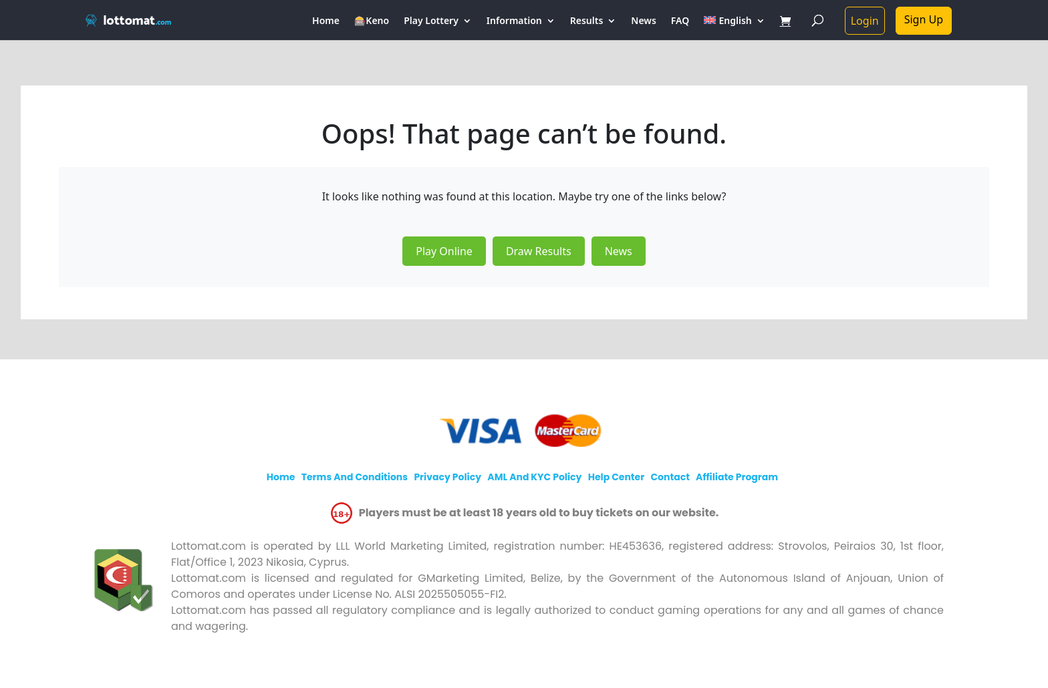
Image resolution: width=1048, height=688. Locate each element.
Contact (669, 477)
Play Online (444, 251)
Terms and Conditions (354, 477)
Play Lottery (431, 21)
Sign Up (923, 19)
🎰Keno (371, 21)
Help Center (616, 477)
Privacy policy (447, 477)
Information (514, 21)
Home (326, 21)
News (643, 21)
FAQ (680, 21)
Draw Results (538, 251)
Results (587, 21)
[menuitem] (734, 28)
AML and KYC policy (534, 477)
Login (865, 20)
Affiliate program (737, 477)
